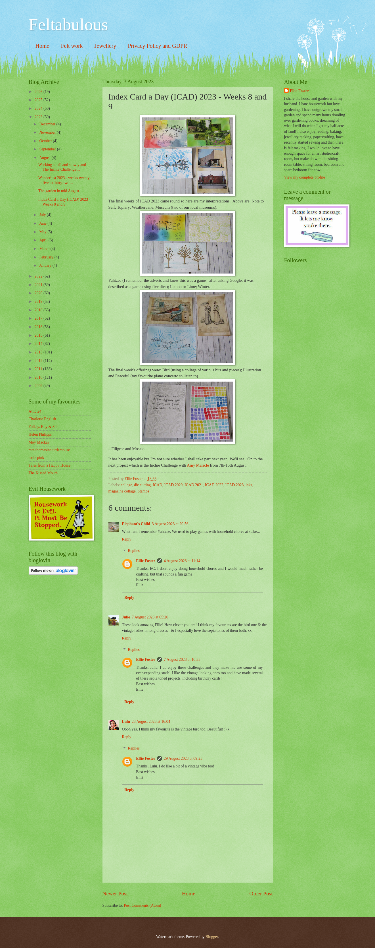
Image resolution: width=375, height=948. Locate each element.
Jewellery (105, 46)
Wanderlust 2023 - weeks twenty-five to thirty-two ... (64, 180)
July (43, 215)
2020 (39, 293)
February (46, 257)
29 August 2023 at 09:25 (183, 758)
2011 (39, 369)
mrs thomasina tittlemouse (49, 450)
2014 (39, 343)
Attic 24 (35, 411)
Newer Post (115, 894)
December (47, 124)
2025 (39, 100)
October (46, 141)
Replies (134, 551)
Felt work (72, 46)
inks (249, 485)
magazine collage (122, 491)
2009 (39, 386)
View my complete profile (304, 177)
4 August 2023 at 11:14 (182, 561)
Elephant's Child (136, 524)
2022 (39, 276)
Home (42, 46)
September (48, 149)
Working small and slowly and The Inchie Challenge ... (62, 167)
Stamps (143, 491)
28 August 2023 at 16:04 (151, 721)
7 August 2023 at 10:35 (182, 659)
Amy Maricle (198, 465)
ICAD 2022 (214, 485)
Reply (126, 539)
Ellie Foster (145, 561)
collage (126, 485)
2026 (39, 92)
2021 (39, 285)
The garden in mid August (58, 191)
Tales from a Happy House (50, 465)
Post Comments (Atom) (142, 905)
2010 (39, 377)
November (48, 132)
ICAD (157, 485)
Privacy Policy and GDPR (157, 46)
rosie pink (36, 458)
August (45, 158)
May (43, 232)
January (45, 265)
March (44, 249)
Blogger (212, 937)
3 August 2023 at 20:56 (170, 524)
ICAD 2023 (234, 485)
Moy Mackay (39, 442)
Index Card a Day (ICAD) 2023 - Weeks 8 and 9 (64, 201)
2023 (39, 117)
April (44, 240)
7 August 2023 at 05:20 (150, 617)
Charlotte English (42, 419)
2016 (39, 327)
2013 (39, 352)
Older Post (261, 894)
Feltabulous (68, 24)
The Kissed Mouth (43, 473)
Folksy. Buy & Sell (44, 427)
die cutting (142, 485)
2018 (39, 310)
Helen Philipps (40, 434)
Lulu (126, 721)
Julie (126, 617)
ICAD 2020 (173, 485)
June (43, 223)
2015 (39, 335)
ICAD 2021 (194, 485)
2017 (39, 318)
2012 (39, 361)
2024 (39, 108)
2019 (39, 301)
